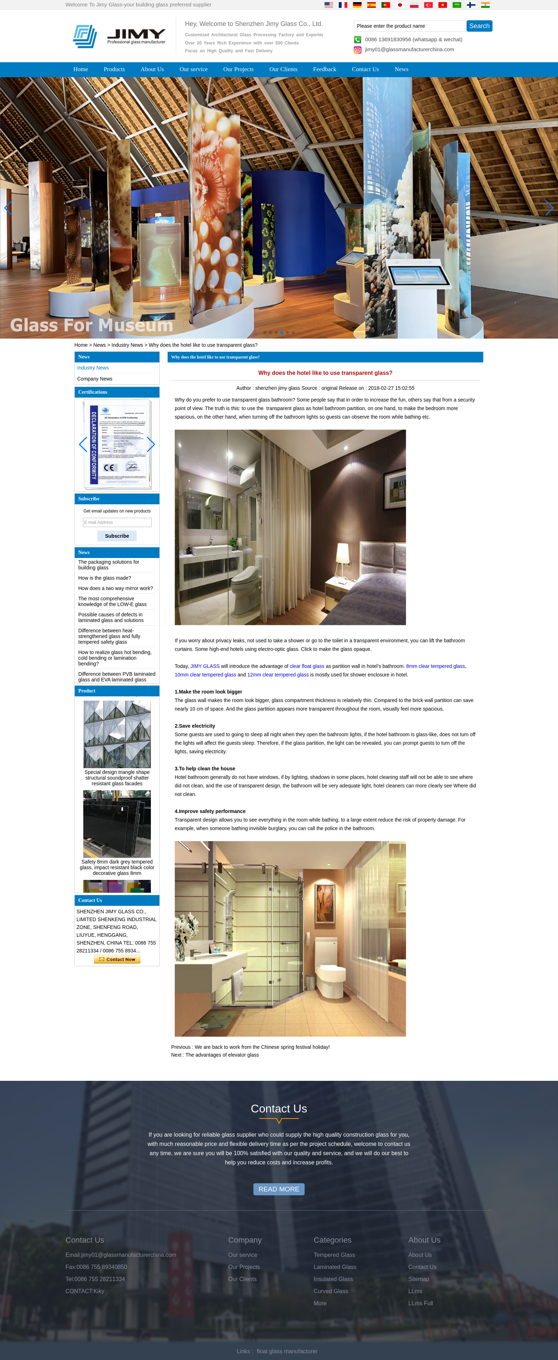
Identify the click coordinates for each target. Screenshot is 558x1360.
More (320, 1303)
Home (80, 69)
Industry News (127, 345)
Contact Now (117, 959)
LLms (415, 1291)
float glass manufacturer (287, 1351)
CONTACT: (79, 1291)
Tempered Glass (335, 1255)
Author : (245, 388)
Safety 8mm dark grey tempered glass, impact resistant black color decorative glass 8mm (117, 870)
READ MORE (278, 1189)
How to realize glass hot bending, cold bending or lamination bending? (115, 661)
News (402, 69)
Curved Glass (331, 1291)
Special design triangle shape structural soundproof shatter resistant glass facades (117, 781)
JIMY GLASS (204, 666)
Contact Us (365, 69)
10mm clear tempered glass (205, 675)
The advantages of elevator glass (222, 1055)
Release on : (353, 388)
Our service (194, 69)
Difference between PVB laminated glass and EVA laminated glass (117, 680)
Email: (73, 1255)
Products (114, 69)
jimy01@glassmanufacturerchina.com (409, 49)
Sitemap (419, 1279)
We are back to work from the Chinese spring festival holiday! (262, 1047)
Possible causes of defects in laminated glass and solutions (111, 620)
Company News (94, 379)
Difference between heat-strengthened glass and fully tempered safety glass (109, 639)
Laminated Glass (335, 1267)
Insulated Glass (333, 1279)
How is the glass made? (104, 581)
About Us (152, 69)
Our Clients (283, 69)
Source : (311, 388)
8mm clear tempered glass (435, 666)
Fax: (71, 1267)
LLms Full (421, 1303)
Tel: (69, 1279)
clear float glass (306, 666)
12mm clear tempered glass (278, 675)
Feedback (324, 69)
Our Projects (238, 69)
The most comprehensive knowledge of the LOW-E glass (112, 604)
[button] (264, 332)
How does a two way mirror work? (115, 591)
